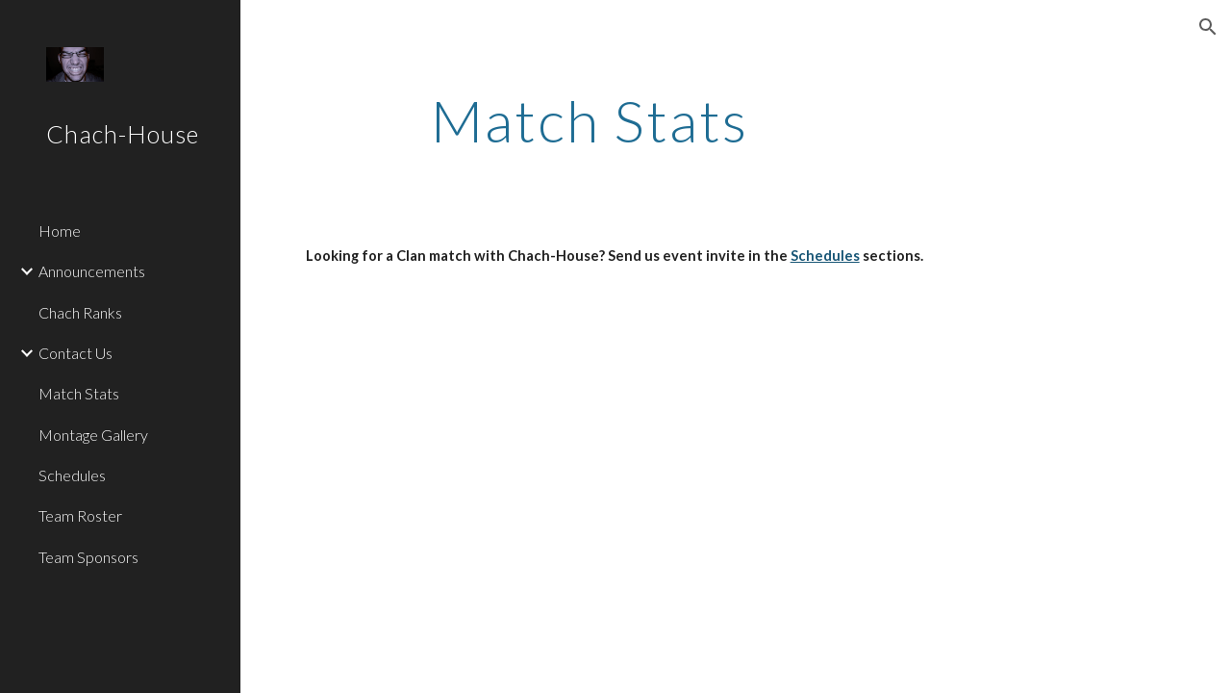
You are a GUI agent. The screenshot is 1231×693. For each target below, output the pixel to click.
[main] (590, 120)
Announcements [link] (91, 271)
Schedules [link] (72, 475)
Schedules (825, 255)
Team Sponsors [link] (88, 557)
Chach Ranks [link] (80, 312)
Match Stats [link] (78, 393)
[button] (1208, 27)
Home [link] (59, 230)
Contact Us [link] (75, 353)
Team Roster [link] (80, 515)
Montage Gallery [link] (93, 434)
